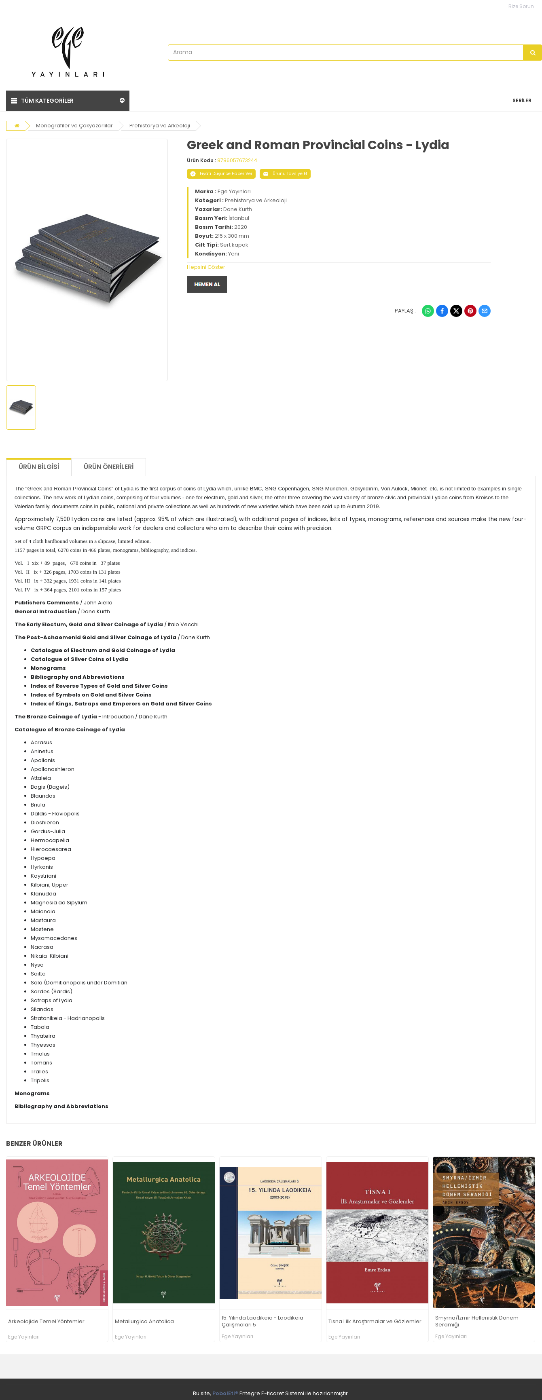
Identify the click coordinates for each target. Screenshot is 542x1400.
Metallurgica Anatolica (144, 1319)
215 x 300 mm (232, 234)
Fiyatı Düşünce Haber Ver (221, 172)
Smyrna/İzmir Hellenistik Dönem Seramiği (477, 1320)
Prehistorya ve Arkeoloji (161, 123)
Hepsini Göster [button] (206, 265)
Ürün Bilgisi (39, 465)
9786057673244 (237, 158)
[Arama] (532, 52)
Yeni (233, 252)
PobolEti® (225, 1391)
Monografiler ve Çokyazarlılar (75, 123)
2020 (240, 225)
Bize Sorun (521, 6)
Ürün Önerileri (108, 465)
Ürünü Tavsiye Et (285, 172)
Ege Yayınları (234, 189)
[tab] (339, 265)
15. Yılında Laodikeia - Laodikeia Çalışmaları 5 (262, 1320)
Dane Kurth (237, 207)
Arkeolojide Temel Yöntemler (46, 1319)
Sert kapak (234, 243)
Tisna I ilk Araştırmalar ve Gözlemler (374, 1319)
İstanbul (239, 216)
